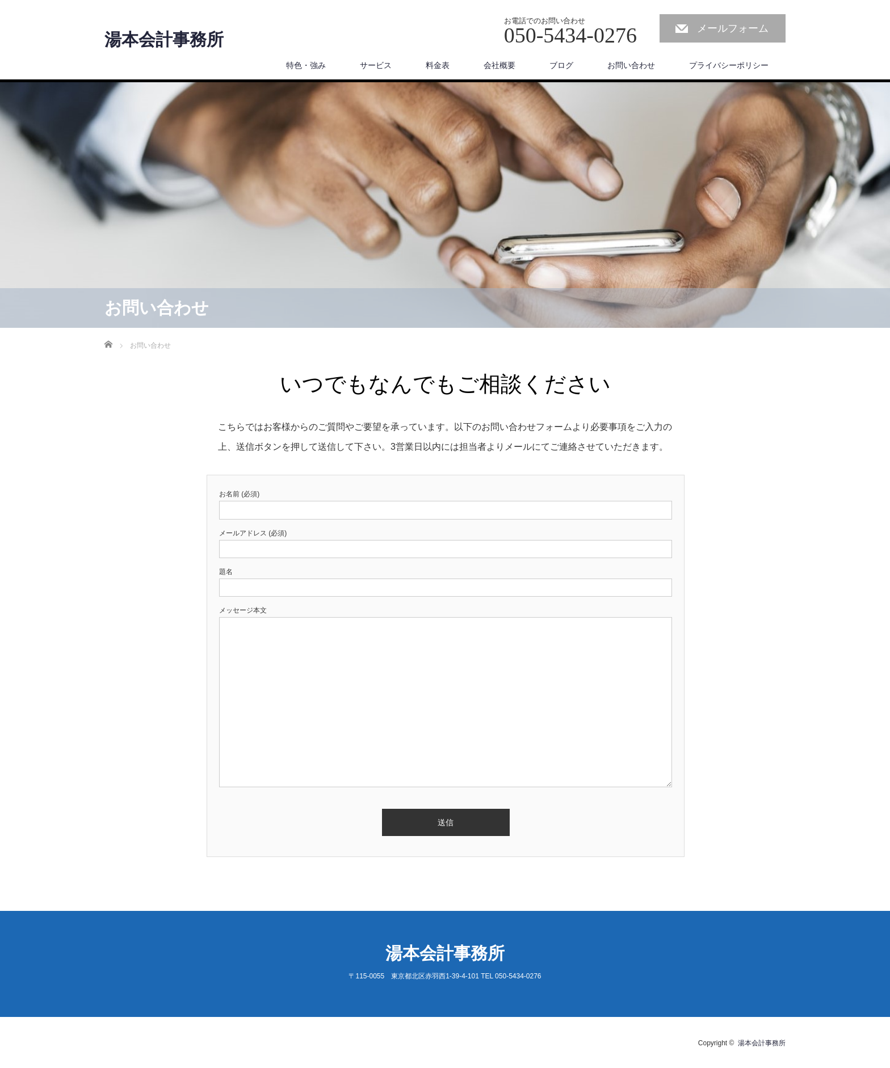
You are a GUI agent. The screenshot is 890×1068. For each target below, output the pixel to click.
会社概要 (499, 65)
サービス (376, 65)
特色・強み (306, 65)
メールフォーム (733, 28)
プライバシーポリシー (729, 65)
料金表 (438, 65)
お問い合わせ (631, 65)
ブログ (561, 65)
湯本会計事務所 (164, 39)
